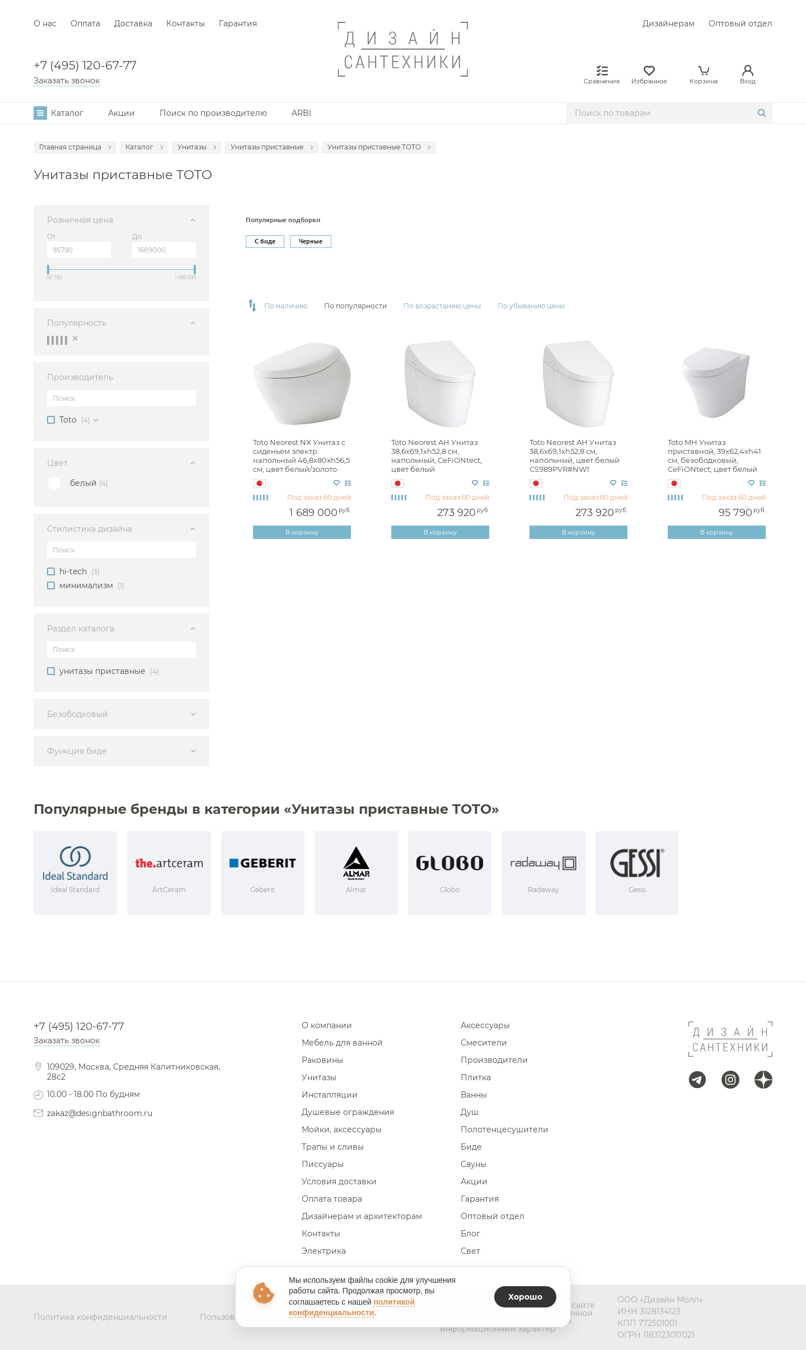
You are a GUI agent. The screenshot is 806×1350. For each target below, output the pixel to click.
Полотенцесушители (505, 1129)
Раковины (322, 1060)
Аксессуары (485, 1025)
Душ (470, 1112)
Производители (494, 1060)
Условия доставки (339, 1181)
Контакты (185, 23)
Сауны (473, 1164)
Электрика (324, 1251)
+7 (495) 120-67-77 (85, 66)
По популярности (355, 306)
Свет (470, 1251)
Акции (121, 113)
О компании (327, 1025)
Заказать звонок (67, 81)
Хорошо (525, 1297)
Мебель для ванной (342, 1043)
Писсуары (323, 1164)
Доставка (133, 23)
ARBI (301, 113)
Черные (310, 241)
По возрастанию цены (442, 306)
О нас (45, 23)
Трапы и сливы (333, 1147)
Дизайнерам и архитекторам (362, 1216)
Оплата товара (332, 1199)
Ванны (474, 1095)
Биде (471, 1147)
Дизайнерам (669, 23)
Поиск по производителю (213, 113)
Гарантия (238, 23)
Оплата (85, 23)
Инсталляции (330, 1095)
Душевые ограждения (348, 1112)
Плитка (476, 1077)
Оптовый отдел (740, 23)
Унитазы (319, 1077)
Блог (470, 1234)
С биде (265, 241)
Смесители (484, 1043)
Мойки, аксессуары (342, 1129)
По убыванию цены (531, 306)
